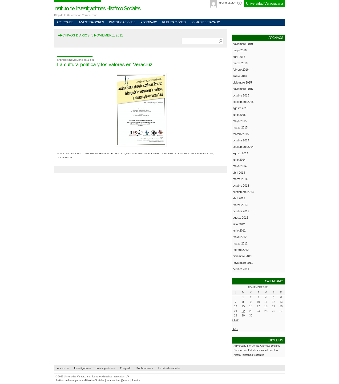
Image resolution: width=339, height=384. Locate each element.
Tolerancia (64, 157)
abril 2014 (239, 172)
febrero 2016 (241, 69)
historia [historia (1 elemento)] (262, 350)
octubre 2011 (241, 269)
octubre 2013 (241, 185)
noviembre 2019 (243, 44)
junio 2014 (239, 159)
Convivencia (169, 153)
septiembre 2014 (243, 146)
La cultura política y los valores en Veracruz (105, 64)
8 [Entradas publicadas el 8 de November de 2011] (243, 302)
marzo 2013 (240, 205)
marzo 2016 (240, 63)
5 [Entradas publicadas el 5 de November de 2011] (273, 297)
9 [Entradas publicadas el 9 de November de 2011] (251, 302)
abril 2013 (239, 198)
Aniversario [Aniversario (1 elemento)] (240, 345)
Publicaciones (174, 22)
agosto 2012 (240, 217)
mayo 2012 (240, 237)
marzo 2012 (240, 243)
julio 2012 (239, 224)
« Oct (235, 320)
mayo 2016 (240, 50)
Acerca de (65, 22)
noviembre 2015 (243, 89)
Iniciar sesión (227, 2)
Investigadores (91, 22)
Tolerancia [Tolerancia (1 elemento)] (247, 354)
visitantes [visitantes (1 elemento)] (259, 354)
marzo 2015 (240, 127)
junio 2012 (239, 230)
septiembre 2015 (243, 102)
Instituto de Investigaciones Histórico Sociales (97, 8)
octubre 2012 (241, 211)
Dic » (235, 329)
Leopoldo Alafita (202, 153)
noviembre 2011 (243, 262)
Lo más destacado (205, 22)
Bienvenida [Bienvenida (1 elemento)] (253, 345)
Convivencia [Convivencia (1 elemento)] (240, 350)
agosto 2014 (240, 153)
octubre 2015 (241, 95)
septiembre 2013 (243, 192)
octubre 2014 (241, 140)
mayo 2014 (240, 166)
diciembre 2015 (242, 82)
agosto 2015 (240, 108)
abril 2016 (239, 57)
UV (127, 376)
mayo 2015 (240, 121)
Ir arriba (136, 380)
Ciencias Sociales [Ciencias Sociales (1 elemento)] (270, 345)
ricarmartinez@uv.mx (118, 380)
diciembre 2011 (242, 256)
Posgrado (149, 22)
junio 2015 (239, 114)
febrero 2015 (241, 134)
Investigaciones (122, 22)
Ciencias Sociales (147, 153)
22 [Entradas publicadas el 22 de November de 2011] (243, 311)
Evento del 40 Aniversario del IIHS (97, 153)
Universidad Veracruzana (264, 3)
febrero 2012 (241, 250)
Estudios (184, 153)
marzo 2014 (240, 179)
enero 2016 (240, 76)
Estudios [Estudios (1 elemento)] (253, 350)
